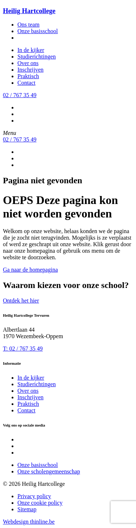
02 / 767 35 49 (19, 95)
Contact (26, 83)
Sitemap (26, 509)
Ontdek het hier (21, 300)
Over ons (27, 63)
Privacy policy (34, 496)
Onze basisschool (37, 31)
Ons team (28, 24)
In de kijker (30, 50)
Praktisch (28, 76)
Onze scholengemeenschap (48, 471)
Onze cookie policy (39, 503)
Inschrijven (30, 70)
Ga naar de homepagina (30, 270)
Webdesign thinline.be (29, 522)
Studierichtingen (36, 56)
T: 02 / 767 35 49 (23, 348)
